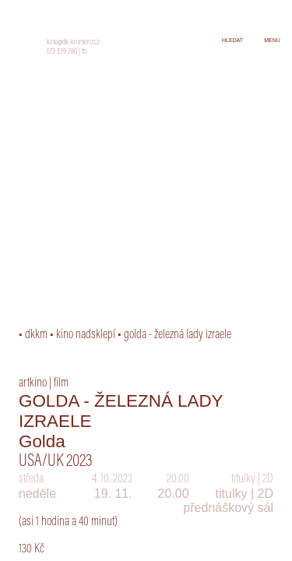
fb (84, 52)
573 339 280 (62, 52)
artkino (33, 383)
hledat (232, 40)
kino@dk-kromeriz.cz (73, 43)
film (61, 383)
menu (272, 40)
